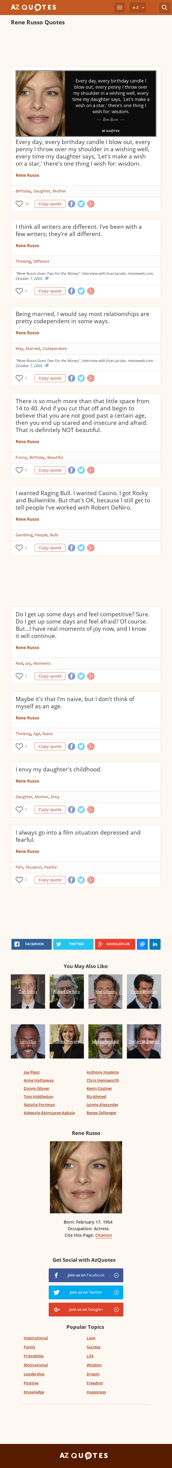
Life (90, 1356)
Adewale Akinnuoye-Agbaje (49, 1112)
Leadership (34, 1374)
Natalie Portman (39, 1104)
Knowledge (34, 1392)
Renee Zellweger (102, 1112)
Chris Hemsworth (103, 1080)
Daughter (41, 191)
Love (91, 1338)
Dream (93, 1374)
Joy (28, 663)
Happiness (96, 1392)
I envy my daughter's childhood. (59, 769)
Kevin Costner (99, 1088)
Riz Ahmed (96, 1096)
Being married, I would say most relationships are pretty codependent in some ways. (82, 317)
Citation (103, 1235)
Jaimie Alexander (102, 1104)
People (41, 535)
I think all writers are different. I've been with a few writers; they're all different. (79, 230)
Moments (42, 663)
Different (41, 261)
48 (27, 203)
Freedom (95, 1383)
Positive (31, 1383)
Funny (21, 457)
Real (19, 663)
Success (93, 1347)
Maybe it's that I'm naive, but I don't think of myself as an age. (75, 702)
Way (19, 348)
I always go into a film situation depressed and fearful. (78, 836)
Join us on (86, 1275)
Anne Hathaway (39, 1080)
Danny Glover (36, 1088)
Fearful (50, 867)
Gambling (24, 535)
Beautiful (55, 457)
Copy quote (50, 203)
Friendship (34, 1356)
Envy (55, 796)
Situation (34, 867)
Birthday (23, 191)
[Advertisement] (81, 47)
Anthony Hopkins (103, 1072)
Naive (47, 733)
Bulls (54, 535)
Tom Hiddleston (38, 1096)
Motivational (36, 1365)
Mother (59, 191)
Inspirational (36, 1338)
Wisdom (94, 1365)
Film (19, 867)
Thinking (23, 261)
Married (33, 348)
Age (36, 733)
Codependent (54, 348)
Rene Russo (27, 175)
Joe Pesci (32, 1072)
